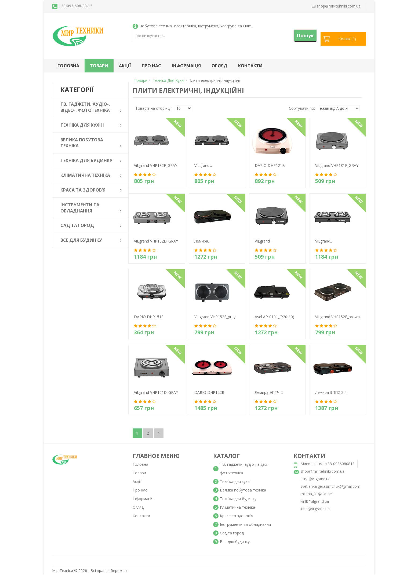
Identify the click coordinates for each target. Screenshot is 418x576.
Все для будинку (235, 541)
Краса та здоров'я (236, 515)
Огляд (219, 66)
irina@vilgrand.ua (315, 508)
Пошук (305, 35)
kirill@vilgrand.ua (314, 501)
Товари (99, 66)
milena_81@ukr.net (316, 493)
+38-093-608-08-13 (75, 5)
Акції (125, 66)
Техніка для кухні (168, 80)
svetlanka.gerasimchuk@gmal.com (330, 486)
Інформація (186, 66)
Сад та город (232, 532)
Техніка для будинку (238, 498)
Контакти (250, 66)
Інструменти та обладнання (245, 524)
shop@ (336, 6)
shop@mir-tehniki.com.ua (322, 471)
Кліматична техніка (237, 507)
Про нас (151, 66)
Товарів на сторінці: (153, 108)
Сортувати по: (302, 108)
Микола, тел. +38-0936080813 (327, 463)
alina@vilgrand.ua (315, 478)
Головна (68, 66)
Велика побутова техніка (243, 490)
